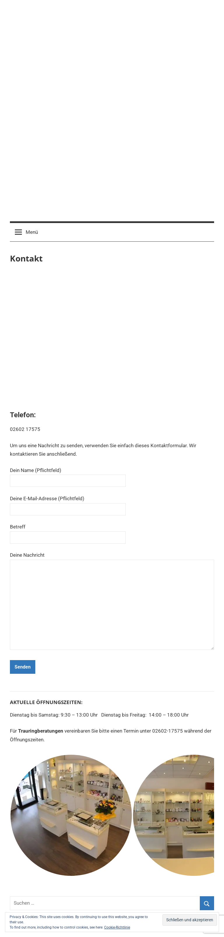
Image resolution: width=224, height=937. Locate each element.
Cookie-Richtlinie (117, 927)
